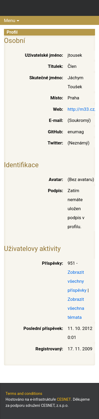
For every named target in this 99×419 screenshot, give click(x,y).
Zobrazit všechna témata (76, 308)
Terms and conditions (24, 393)
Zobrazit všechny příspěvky (77, 281)
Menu (9, 20)
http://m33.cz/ (82, 109)
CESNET (64, 399)
